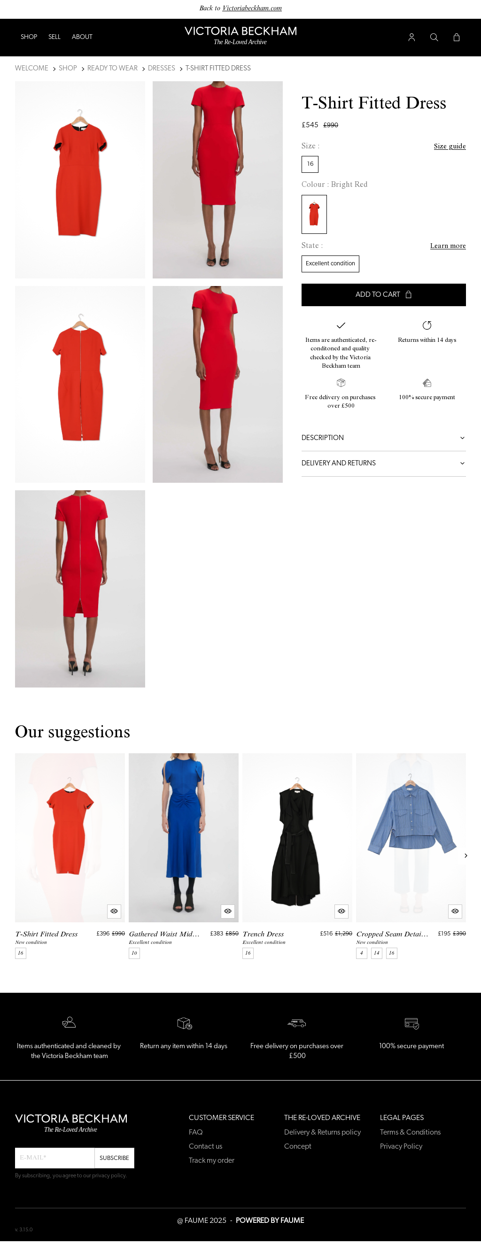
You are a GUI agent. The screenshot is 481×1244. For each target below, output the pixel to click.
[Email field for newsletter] (54, 1158)
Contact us (205, 1147)
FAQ (196, 1132)
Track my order (211, 1161)
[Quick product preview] (114, 911)
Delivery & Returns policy (322, 1132)
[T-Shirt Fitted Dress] (70, 856)
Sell (54, 37)
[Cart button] (456, 37)
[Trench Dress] (297, 856)
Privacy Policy (401, 1147)
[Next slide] (466, 856)
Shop (29, 37)
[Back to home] (240, 38)
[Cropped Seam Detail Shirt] (411, 856)
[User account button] (411, 37)
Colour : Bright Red (335, 185)
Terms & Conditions (410, 1132)
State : (312, 246)
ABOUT (82, 37)
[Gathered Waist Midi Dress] (184, 856)
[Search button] (434, 37)
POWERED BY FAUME (270, 1221)
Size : (310, 147)
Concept (297, 1147)
